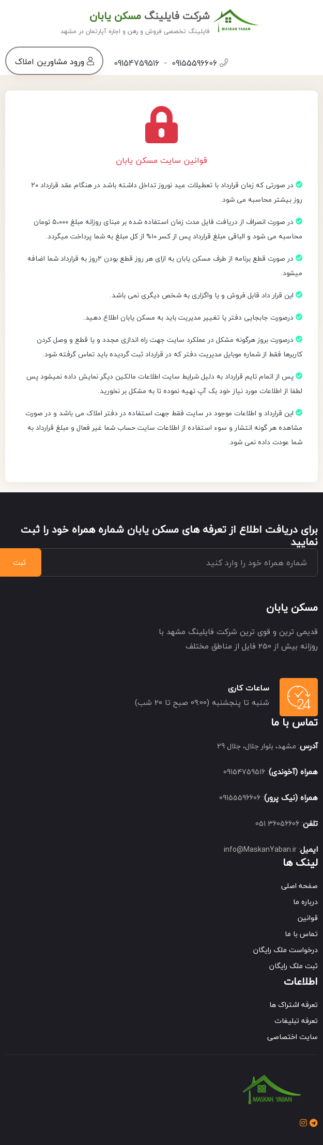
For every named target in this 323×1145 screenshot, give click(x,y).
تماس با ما (301, 933)
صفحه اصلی (299, 885)
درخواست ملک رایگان (285, 949)
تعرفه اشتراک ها (293, 1004)
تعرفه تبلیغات (296, 1020)
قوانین (308, 917)
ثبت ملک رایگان (293, 965)
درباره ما (305, 901)
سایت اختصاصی (292, 1036)
